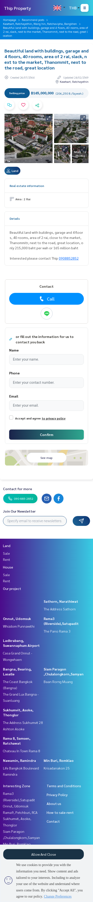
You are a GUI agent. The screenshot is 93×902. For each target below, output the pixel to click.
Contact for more (17, 488)
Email (13, 396)
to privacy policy (53, 418)
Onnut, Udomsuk (17, 618)
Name (14, 350)
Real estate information (27, 186)
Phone (14, 373)
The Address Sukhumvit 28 (23, 722)
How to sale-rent (60, 812)
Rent (6, 559)
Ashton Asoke (14, 729)
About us (54, 803)
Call (46, 299)
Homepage (9, 20)
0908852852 (69, 258)
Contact (53, 821)
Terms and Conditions (64, 786)
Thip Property (17, 8)
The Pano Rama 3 (57, 631)
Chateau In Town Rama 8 (21, 751)
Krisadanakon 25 (57, 768)
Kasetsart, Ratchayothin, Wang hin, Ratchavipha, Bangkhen (40, 24)
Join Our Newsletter (19, 511)
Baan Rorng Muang (58, 681)
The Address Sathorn (60, 609)
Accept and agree (28, 418)
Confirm (46, 434)
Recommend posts (33, 20)
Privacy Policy (57, 794)
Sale (6, 553)
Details (15, 218)
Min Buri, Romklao (59, 760)
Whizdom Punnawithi (18, 626)
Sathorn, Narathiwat (61, 601)
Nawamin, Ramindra (19, 760)
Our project (12, 588)
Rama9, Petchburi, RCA (20, 812)
